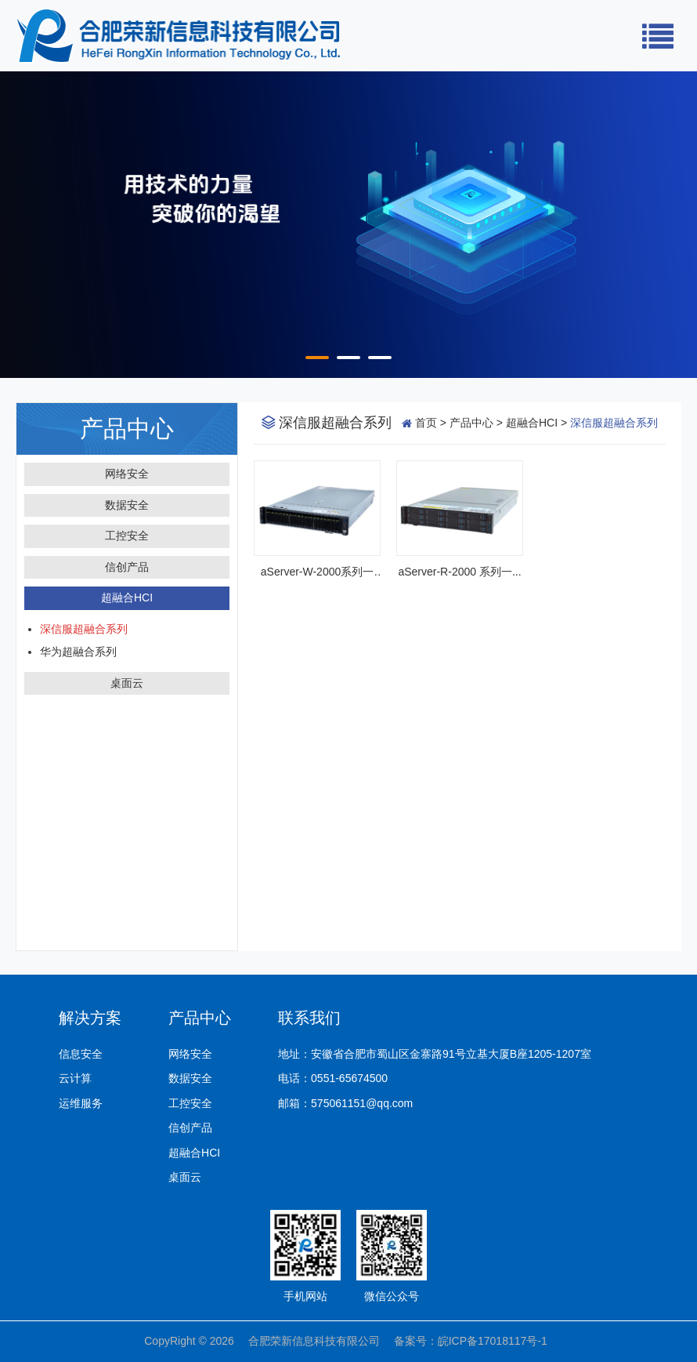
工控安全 (127, 535)
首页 (426, 422)
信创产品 (127, 567)
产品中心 (471, 422)
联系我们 (309, 1017)
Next (668, 225)
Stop (19, 358)
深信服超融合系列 (84, 629)
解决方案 (90, 1017)
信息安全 (81, 1054)
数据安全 (127, 505)
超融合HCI (127, 597)
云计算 (75, 1078)
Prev (29, 225)
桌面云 (126, 683)
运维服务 (81, 1103)
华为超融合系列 (78, 651)
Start (8, 358)
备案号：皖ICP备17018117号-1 (473, 1341)
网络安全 (127, 473)
